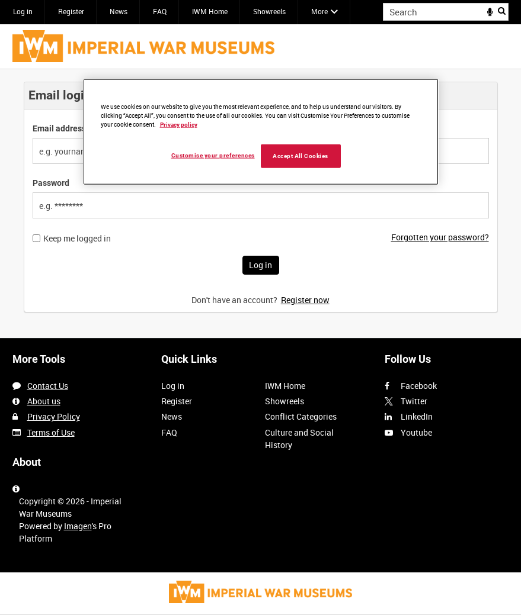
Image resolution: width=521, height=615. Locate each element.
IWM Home (210, 11)
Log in (23, 11)
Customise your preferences (213, 155)
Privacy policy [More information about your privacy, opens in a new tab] (178, 124)
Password (51, 183)
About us (43, 401)
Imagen (78, 526)
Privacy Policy (53, 416)
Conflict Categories (301, 416)
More (319, 11)
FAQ (160, 11)
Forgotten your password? (440, 237)
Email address (59, 128)
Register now (305, 299)
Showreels (269, 11)
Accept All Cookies (300, 155)
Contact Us (47, 385)
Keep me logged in (77, 238)
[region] (261, 131)
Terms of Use (51, 432)
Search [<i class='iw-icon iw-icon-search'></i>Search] (502, 11)
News (118, 11)
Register (71, 11)
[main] (261, 203)
